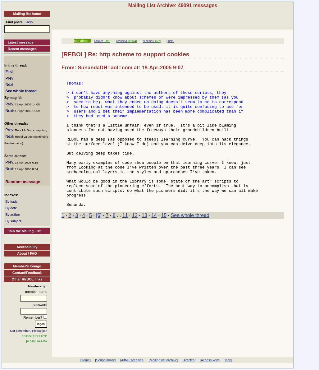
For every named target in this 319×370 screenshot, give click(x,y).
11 (125, 241)
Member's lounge (27, 266)
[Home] (85, 360)
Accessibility (26, 247)
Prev (9, 78)
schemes (148, 41)
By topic (11, 201)
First (9, 72)
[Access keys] (210, 360)
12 (135, 241)
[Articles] (189, 360)
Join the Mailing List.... (26, 231)
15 (163, 241)
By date (11, 208)
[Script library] (105, 360)
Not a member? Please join (29, 330)
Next (9, 84)
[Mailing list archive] (163, 360)
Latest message (21, 42)
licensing (121, 41)
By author (12, 214)
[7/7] (157, 41)
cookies (98, 41)
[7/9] (106, 41)
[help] (170, 41)
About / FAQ (27, 253)
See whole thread (21, 91)
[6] (99, 241)
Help (29, 22)
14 (154, 241)
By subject (13, 221)
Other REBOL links (27, 279)
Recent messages (22, 49)
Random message (22, 181)
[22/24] (132, 41)
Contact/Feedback (27, 273)
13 (144, 241)
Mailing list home (27, 14)
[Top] (228, 360)
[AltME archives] (132, 360)
